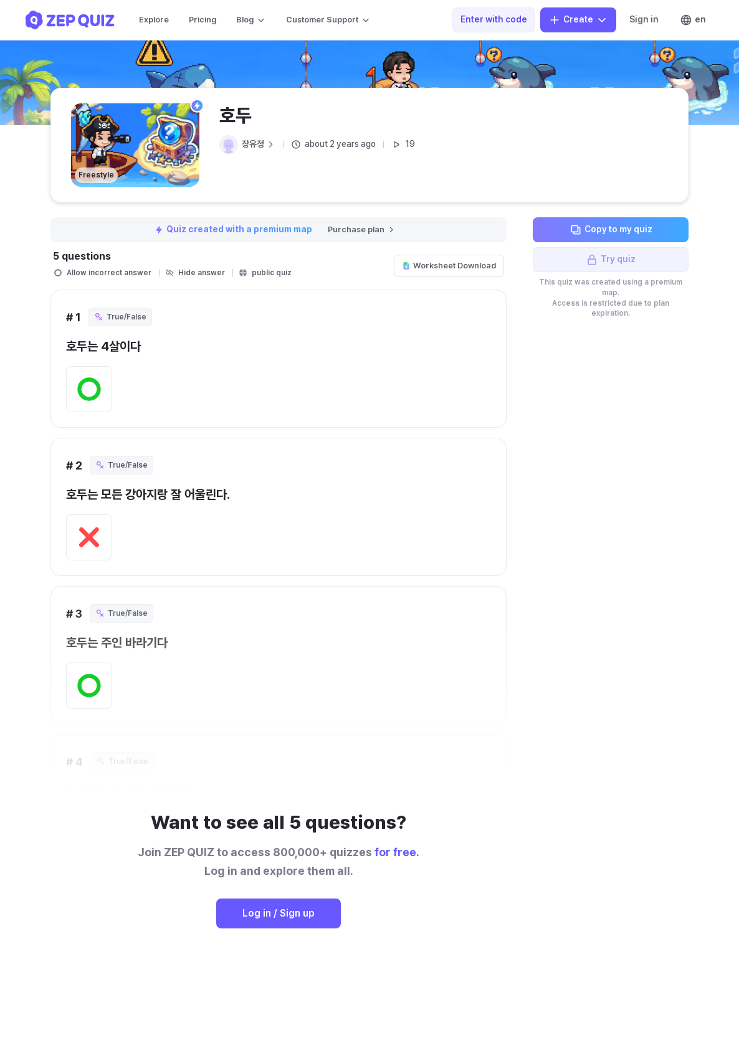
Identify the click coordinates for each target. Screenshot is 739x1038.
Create (578, 20)
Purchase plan (362, 229)
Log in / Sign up (278, 913)
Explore (154, 19)
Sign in (644, 19)
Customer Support (328, 20)
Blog (251, 20)
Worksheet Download (449, 265)
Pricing (202, 19)
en (693, 20)
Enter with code (493, 19)
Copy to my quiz (611, 230)
